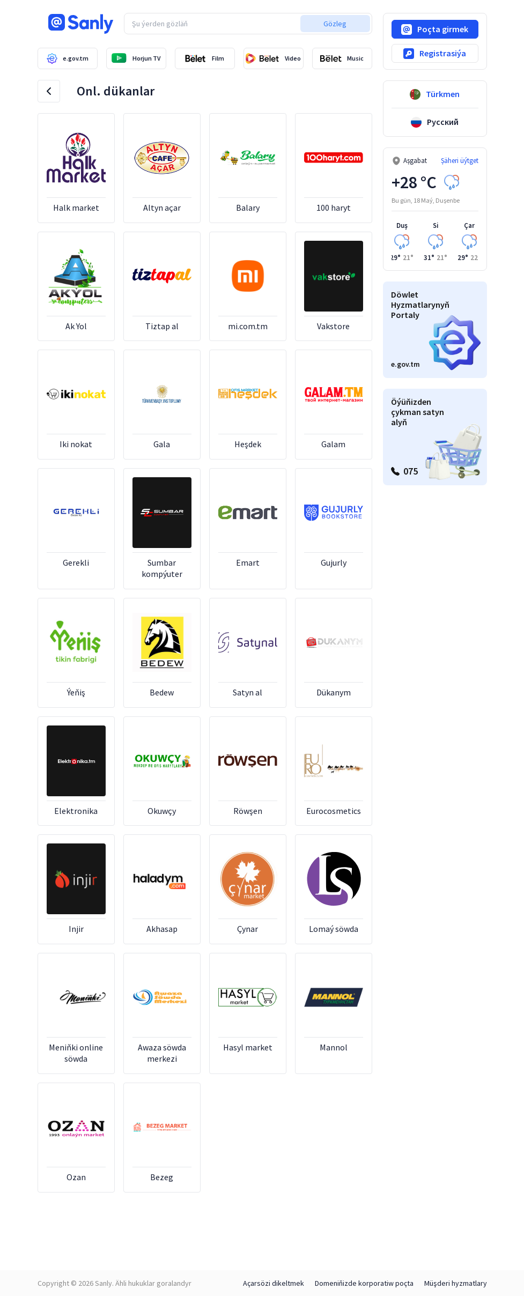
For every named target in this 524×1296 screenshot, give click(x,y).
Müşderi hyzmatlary (455, 1283)
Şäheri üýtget (459, 160)
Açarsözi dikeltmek (273, 1283)
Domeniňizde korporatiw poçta (364, 1283)
